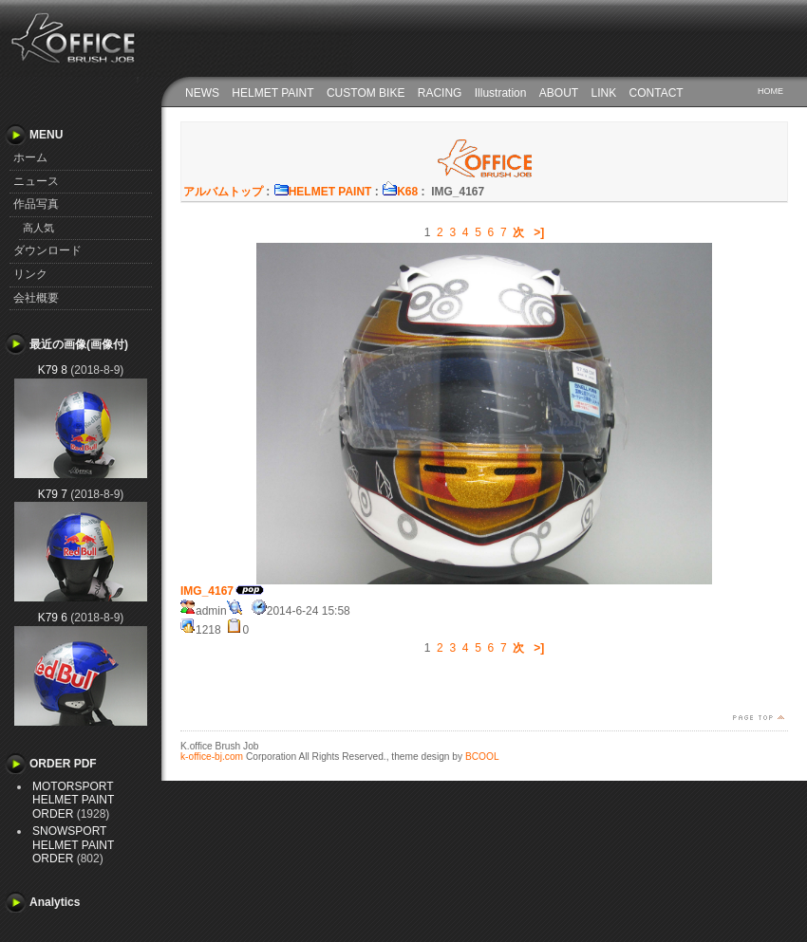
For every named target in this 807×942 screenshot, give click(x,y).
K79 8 (52, 370)
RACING (440, 93)
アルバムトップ (223, 191)
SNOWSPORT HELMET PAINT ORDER (73, 844)
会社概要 (36, 298)
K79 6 (52, 617)
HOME (770, 91)
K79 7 (52, 494)
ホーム (30, 157)
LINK (604, 93)
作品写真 (36, 204)
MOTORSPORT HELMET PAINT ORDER (73, 800)
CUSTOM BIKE (365, 93)
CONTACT (656, 93)
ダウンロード (47, 250)
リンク (30, 274)
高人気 (38, 227)
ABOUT (558, 93)
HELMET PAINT (272, 93)
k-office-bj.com (211, 756)
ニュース (36, 181)
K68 (400, 191)
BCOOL (482, 756)
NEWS (202, 93)
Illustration (501, 93)
